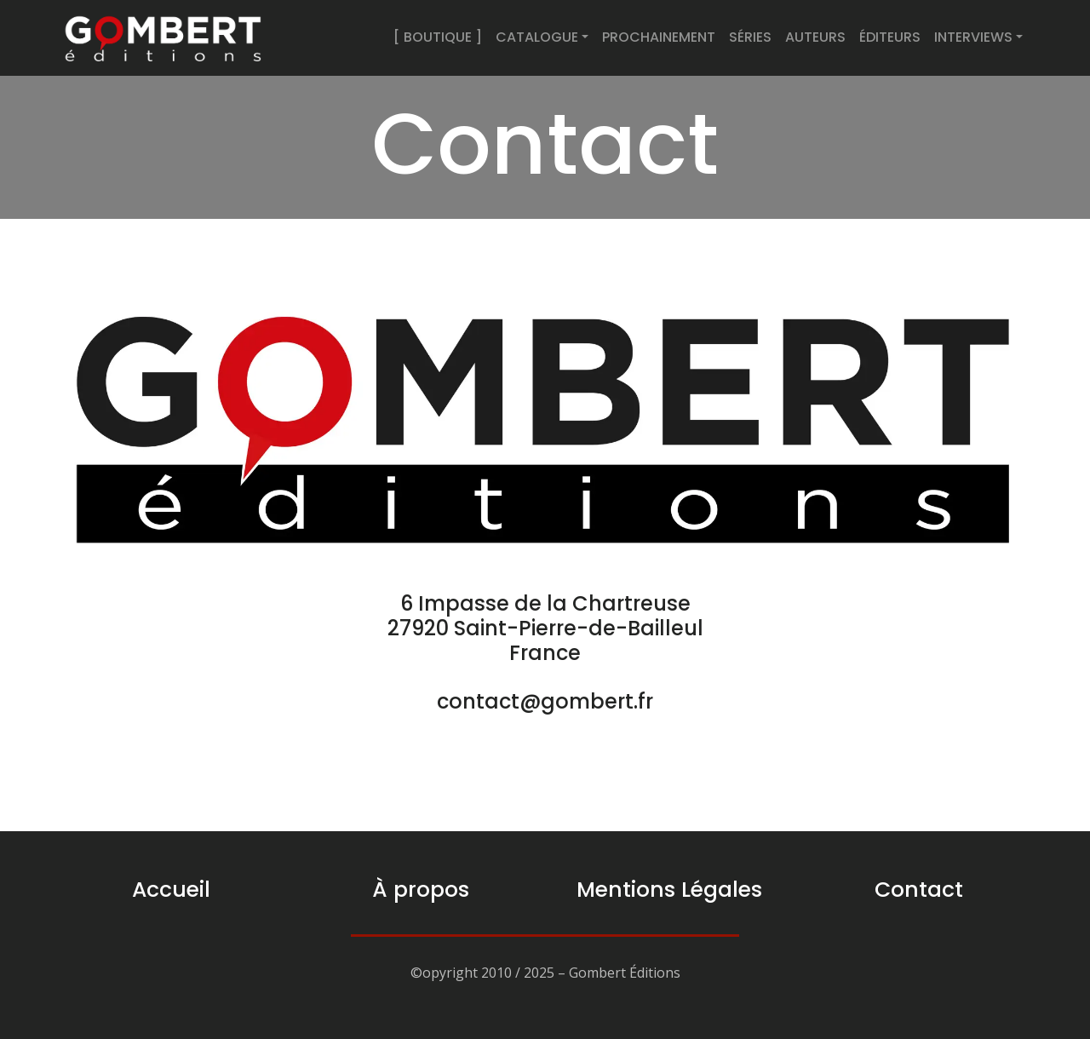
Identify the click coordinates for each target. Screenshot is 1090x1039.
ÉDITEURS (890, 37)
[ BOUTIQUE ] (437, 37)
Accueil (171, 889)
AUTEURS (815, 37)
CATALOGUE (537, 37)
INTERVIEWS (973, 37)
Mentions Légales (669, 889)
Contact (919, 889)
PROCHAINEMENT (658, 37)
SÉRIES (750, 37)
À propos (420, 889)
